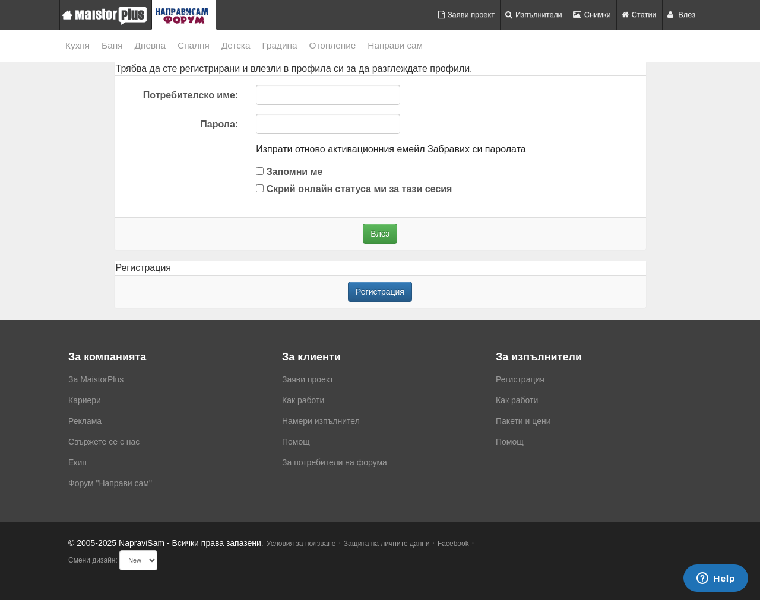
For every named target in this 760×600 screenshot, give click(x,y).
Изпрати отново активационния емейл (340, 149)
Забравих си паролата (477, 149)
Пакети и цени (523, 421)
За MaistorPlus (96, 379)
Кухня (77, 45)
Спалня (194, 45)
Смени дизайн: (93, 560)
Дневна (150, 45)
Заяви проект (466, 14)
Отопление (332, 45)
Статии (639, 14)
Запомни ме (289, 172)
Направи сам (395, 45)
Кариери (84, 400)
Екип (77, 462)
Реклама (85, 421)
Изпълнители (533, 14)
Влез (681, 14)
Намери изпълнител (321, 421)
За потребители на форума (334, 462)
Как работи (303, 400)
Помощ (296, 441)
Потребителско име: (190, 95)
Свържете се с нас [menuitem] (104, 441)
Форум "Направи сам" (110, 483)
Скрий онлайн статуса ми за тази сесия (354, 189)
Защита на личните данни (387, 544)
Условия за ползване (301, 544)
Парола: (219, 124)
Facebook (453, 544)
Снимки (592, 14)
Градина (279, 45)
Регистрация (380, 291)
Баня (112, 45)
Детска (236, 45)
